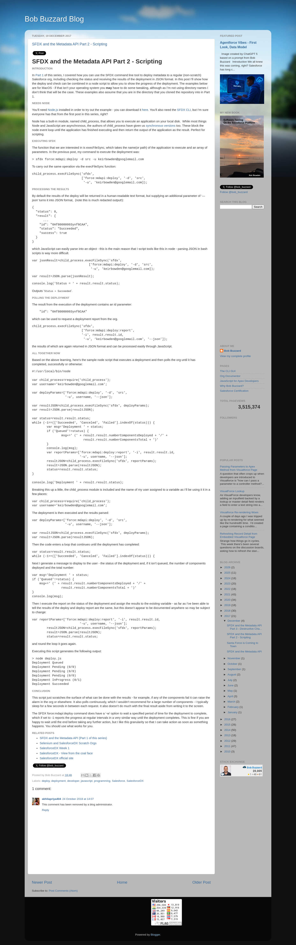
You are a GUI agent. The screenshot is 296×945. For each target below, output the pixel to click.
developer (73, 780)
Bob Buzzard (232, 350)
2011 (227, 746)
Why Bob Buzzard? (232, 385)
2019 (227, 605)
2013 (227, 735)
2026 (227, 567)
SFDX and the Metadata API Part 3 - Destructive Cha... (244, 627)
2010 (227, 751)
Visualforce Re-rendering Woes (239, 512)
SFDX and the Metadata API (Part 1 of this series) (73, 738)
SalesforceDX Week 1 (54, 748)
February (233, 706)
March (232, 701)
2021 (227, 594)
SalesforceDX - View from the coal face (66, 753)
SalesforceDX (135, 780)
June (231, 685)
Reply (45, 810)
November (234, 658)
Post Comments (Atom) (63, 890)
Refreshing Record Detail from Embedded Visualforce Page (238, 535)
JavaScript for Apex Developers (239, 380)
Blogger (155, 934)
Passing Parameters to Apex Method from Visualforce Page (238, 468)
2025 (227, 572)
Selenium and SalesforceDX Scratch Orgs (68, 743)
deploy (46, 780)
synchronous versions (161, 125)
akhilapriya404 (51, 798)
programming (102, 780)
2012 (227, 740)
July (230, 680)
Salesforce (118, 780)
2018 (227, 610)
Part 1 (40, 75)
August (232, 674)
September (235, 669)
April (231, 696)
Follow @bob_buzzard (234, 192)
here (145, 109)
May (231, 690)
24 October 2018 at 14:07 (78, 798)
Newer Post (42, 882)
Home (122, 882)
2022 (227, 588)
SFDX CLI (184, 109)
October (233, 663)
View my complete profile (235, 356)
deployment (58, 780)
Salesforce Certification (234, 390)
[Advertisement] (242, 276)
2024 (227, 578)
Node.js (53, 109)
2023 (227, 583)
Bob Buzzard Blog (54, 19)
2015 (227, 724)
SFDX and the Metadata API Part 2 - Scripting (69, 44)
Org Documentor (230, 376)
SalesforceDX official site (56, 758)
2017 (227, 616)
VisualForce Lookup (232, 491)
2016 (227, 719)
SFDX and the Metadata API (244, 651)
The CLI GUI (228, 371)
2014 (227, 729)
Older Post (201, 882)
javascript (86, 780)
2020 (227, 599)
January (233, 712)
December (234, 620)
